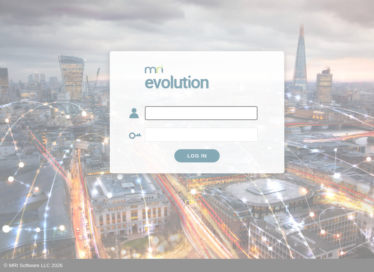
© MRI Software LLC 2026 (33, 265)
